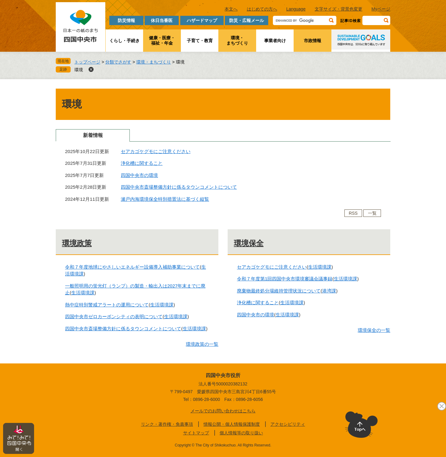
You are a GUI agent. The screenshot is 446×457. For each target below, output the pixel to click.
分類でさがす (118, 61)
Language (295, 9)
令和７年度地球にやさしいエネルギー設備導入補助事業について (132, 267)
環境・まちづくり (237, 40)
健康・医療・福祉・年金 (162, 40)
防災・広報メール (246, 20)
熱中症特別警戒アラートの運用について (107, 304)
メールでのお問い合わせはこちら (223, 410)
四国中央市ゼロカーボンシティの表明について (114, 316)
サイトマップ (196, 432)
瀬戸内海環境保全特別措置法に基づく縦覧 (165, 199)
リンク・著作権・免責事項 (167, 424)
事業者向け (275, 40)
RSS (353, 213)
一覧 (372, 213)
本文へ (231, 9)
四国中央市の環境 (139, 175)
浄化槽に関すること (142, 163)
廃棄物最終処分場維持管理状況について (279, 290)
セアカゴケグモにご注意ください (155, 151)
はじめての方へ (262, 9)
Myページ (380, 9)
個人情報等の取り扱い (241, 432)
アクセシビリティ (287, 424)
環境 (78, 69)
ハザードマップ (202, 20)
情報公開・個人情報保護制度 (231, 424)
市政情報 (312, 40)
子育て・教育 (200, 40)
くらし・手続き (124, 40)
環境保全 (249, 243)
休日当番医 (162, 20)
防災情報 (126, 20)
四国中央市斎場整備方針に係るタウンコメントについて (179, 187)
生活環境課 (82, 292)
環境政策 (77, 243)
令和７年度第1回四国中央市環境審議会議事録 (284, 278)
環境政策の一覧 (202, 344)
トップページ (87, 61)
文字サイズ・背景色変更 (338, 9)
